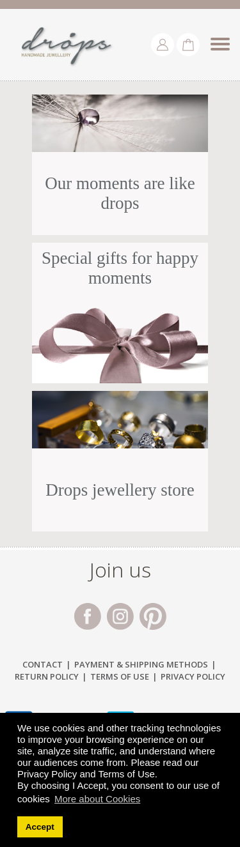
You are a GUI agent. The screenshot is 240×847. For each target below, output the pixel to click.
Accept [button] (40, 827)
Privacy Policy (193, 676)
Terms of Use (119, 676)
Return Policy (47, 676)
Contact (42, 664)
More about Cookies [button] (97, 798)
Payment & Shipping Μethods (141, 664)
